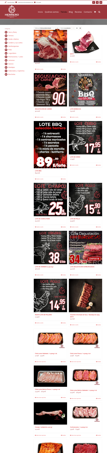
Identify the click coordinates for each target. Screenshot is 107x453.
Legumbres (12, 53)
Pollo (10, 50)
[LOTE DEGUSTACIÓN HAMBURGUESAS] (85, 247)
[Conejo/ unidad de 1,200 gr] (50, 413)
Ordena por (43, 28)
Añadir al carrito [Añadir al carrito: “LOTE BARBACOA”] (74, 117)
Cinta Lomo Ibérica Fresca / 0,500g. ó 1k (47, 389)
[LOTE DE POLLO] (85, 199)
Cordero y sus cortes (15, 43)
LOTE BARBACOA (75, 109)
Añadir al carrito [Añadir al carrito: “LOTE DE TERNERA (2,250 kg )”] (39, 275)
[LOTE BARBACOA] (85, 89)
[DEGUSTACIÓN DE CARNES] (50, 89)
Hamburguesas (13, 46)
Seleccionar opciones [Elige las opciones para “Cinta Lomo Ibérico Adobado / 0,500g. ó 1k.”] (76, 398)
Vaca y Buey (12, 32)
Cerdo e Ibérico (13, 39)
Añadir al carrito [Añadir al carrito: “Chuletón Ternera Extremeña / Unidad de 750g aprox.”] (74, 62)
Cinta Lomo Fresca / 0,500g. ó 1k (80, 353)
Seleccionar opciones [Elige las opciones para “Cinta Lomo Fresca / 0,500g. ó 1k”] (76, 361)
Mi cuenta (38, 2)
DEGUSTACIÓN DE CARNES (43, 109)
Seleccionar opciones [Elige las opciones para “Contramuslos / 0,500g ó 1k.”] (76, 435)
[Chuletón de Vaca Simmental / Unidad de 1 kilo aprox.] (50, 46)
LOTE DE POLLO (75, 219)
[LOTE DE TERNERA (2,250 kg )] (50, 247)
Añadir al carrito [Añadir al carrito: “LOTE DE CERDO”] (74, 165)
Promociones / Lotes (15, 57)
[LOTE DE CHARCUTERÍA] (50, 199)
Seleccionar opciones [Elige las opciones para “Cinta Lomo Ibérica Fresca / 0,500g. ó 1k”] (41, 397)
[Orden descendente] (57, 28)
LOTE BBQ (38, 171)
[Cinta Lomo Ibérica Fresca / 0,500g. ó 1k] (50, 376)
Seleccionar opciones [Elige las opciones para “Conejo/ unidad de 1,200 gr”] (41, 435)
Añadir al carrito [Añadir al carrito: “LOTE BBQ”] (39, 179)
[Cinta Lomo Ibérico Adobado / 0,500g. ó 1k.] (85, 377)
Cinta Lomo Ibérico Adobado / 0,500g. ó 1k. (83, 390)
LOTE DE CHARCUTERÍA (42, 219)
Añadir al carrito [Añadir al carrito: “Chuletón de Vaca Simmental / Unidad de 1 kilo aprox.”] (39, 69)
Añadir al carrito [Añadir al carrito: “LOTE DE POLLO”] (74, 227)
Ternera (10, 35)
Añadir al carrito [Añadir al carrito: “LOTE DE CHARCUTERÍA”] (39, 227)
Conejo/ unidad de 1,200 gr (43, 427)
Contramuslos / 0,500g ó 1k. (79, 427)
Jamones (11, 60)
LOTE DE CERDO (75, 157)
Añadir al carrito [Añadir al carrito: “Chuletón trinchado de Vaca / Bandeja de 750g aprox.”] (74, 324)
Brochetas (11, 74)
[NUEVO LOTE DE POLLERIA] (50, 295)
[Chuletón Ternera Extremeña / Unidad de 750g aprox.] (85, 42)
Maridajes (11, 67)
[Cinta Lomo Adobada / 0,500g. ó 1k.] (50, 340)
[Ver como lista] (80, 28)
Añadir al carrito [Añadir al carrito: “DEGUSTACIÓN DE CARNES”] (39, 117)
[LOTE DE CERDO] (85, 137)
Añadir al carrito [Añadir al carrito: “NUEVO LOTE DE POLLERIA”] (39, 323)
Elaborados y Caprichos (16, 71)
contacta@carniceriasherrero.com (25, 2)
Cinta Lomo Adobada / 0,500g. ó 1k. (46, 353)
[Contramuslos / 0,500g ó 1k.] (85, 413)
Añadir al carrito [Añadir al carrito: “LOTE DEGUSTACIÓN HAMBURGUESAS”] (74, 275)
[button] (99, 12)
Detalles (64, 69)
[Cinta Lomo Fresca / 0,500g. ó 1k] (85, 340)
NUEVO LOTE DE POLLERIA (43, 315)
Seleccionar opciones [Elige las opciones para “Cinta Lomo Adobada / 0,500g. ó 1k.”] (41, 361)
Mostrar (66, 28)
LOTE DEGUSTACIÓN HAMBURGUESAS (82, 267)
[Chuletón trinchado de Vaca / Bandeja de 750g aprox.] (85, 295)
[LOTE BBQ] (50, 144)
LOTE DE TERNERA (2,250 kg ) (44, 267)
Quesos (10, 64)
